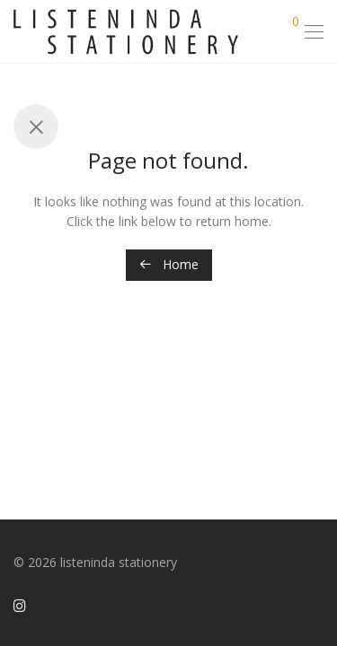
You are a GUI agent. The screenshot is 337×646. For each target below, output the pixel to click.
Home (169, 264)
